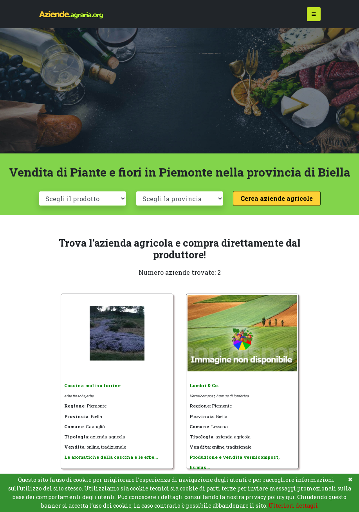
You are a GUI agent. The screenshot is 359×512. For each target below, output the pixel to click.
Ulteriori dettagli (293, 505)
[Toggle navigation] (314, 14)
